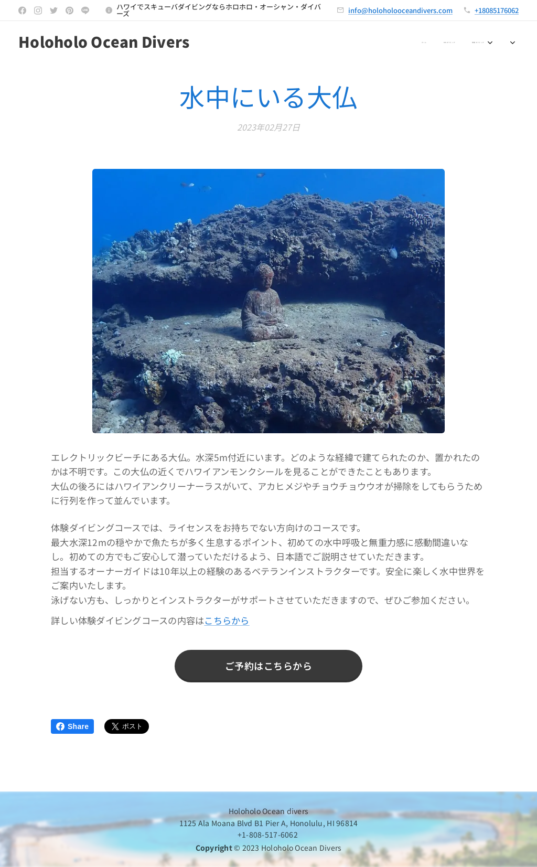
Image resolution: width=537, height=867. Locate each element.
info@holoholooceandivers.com (400, 10)
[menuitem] (258, 42)
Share (72, 726)
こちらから (226, 620)
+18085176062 (497, 10)
